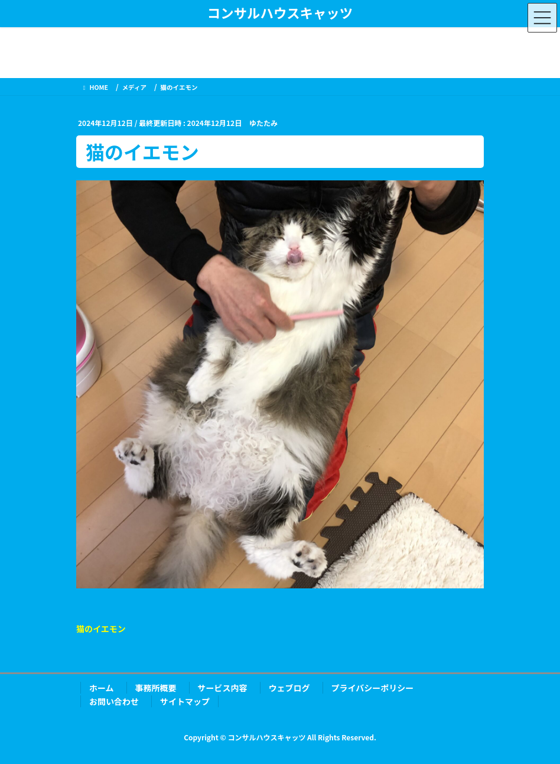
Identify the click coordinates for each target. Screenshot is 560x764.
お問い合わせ (114, 701)
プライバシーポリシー (372, 688)
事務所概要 (156, 688)
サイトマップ (185, 701)
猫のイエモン (101, 628)
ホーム (101, 688)
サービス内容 (223, 688)
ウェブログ (289, 688)
